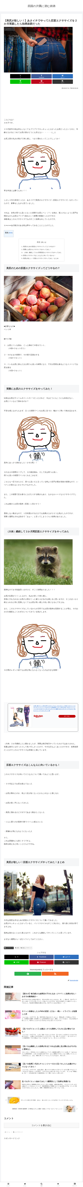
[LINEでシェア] (48, 76)
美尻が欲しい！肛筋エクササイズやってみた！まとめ (41, 254)
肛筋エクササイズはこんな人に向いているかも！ (39, 251)
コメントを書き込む (41, 1124)
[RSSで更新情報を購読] (44, 969)
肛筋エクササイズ (26, 943)
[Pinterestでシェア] (60, 76)
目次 (38, 237)
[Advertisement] (41, 99)
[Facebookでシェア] (23, 76)
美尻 (17, 943)
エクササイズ (9, 943)
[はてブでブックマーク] (35, 76)
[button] (73, 76)
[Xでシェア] (10, 76)
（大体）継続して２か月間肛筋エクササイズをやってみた (42, 247)
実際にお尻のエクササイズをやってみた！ (37, 244)
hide (10, 227)
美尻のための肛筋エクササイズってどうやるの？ (39, 241)
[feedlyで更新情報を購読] (39, 969)
